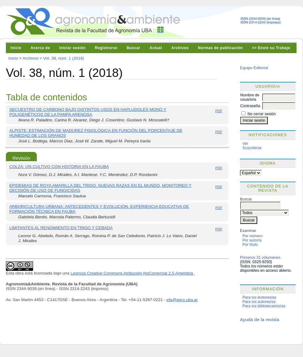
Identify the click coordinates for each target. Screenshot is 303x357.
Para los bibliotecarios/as (263, 306)
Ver (245, 143)
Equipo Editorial (254, 67)
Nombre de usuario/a (249, 97)
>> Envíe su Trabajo (271, 48)
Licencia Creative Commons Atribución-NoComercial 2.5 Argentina (132, 273)
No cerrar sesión (261, 114)
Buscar (133, 48)
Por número (252, 236)
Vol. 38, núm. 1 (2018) (63, 58)
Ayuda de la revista (259, 319)
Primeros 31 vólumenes (260, 257)
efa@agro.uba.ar (182, 299)
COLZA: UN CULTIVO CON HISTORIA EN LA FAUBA (59, 166)
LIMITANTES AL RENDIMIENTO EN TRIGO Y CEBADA (61, 227)
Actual (156, 48)
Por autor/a (252, 240)
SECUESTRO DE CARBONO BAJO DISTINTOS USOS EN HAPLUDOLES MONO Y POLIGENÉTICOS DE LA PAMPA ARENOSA (87, 112)
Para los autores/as (258, 302)
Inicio (16, 48)
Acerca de (40, 48)
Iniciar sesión (72, 48)
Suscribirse (252, 148)
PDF (218, 111)
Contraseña (250, 106)
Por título (250, 244)
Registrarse (106, 48)
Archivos (180, 48)
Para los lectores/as (259, 297)
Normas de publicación (220, 48)
